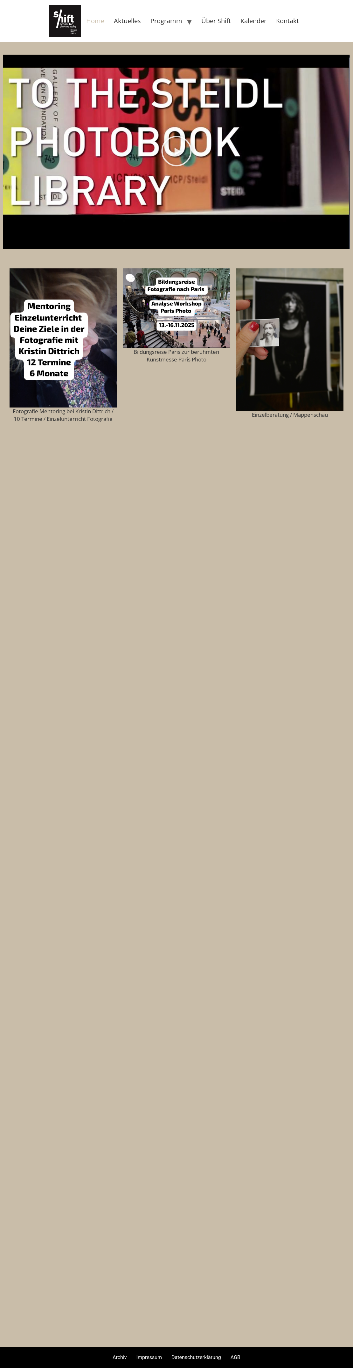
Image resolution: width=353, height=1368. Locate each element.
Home (95, 21)
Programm (166, 21)
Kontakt (287, 21)
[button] (176, 152)
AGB (235, 1357)
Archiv (120, 1357)
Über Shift (216, 21)
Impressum (149, 1357)
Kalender (253, 21)
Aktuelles (127, 21)
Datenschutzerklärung (196, 1357)
